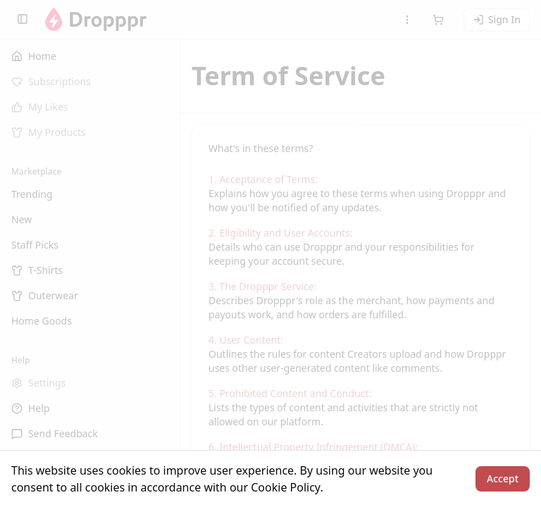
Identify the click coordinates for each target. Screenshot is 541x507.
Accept (502, 478)
